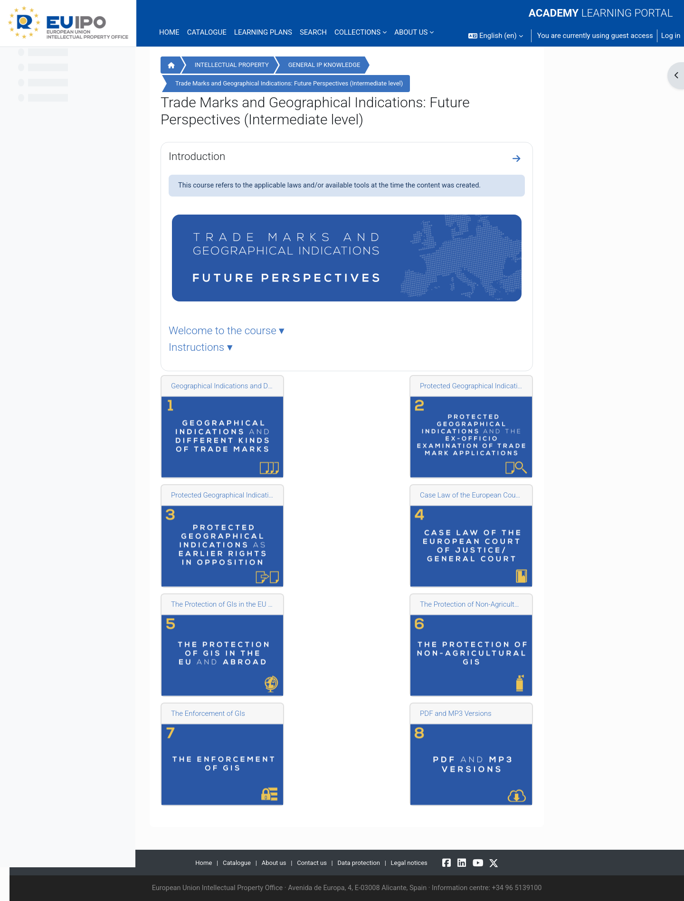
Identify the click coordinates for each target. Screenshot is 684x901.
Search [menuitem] (313, 32)
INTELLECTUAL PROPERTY (294, 64)
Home (234, 65)
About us (334, 862)
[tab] (410, 331)
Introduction (260, 156)
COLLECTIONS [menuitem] (357, 32)
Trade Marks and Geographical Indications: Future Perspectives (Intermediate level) (352, 83)
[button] (495, 36)
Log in (671, 35)
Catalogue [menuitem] (207, 32)
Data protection (422, 862)
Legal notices (475, 862)
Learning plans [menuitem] (263, 32)
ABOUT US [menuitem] (411, 32)
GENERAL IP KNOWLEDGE (387, 64)
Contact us (373, 862)
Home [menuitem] (169, 32)
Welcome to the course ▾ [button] (290, 331)
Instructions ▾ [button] (264, 348)
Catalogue (296, 862)
